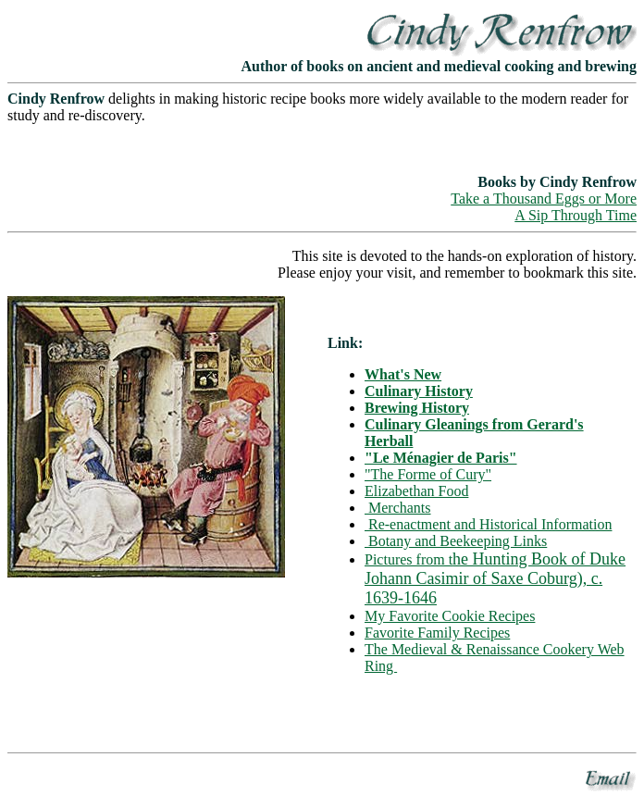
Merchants (398, 507)
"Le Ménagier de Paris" (441, 458)
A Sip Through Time (575, 215)
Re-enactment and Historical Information (488, 524)
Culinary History (419, 391)
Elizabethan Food (416, 491)
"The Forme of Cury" (428, 474)
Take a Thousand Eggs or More (544, 198)
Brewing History (417, 408)
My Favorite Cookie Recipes (450, 616)
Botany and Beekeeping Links (456, 541)
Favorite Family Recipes (437, 632)
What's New (403, 374)
